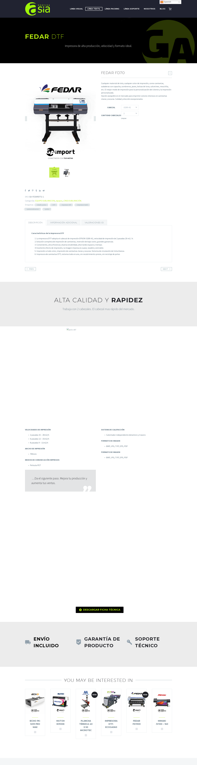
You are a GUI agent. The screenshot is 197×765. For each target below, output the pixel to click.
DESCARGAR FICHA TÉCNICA (99, 610)
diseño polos (41, 205)
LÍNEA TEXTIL (93, 9)
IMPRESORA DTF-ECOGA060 (111, 724)
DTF (54, 205)
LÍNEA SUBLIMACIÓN (72, 200)
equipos (59, 200)
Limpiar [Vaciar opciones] (124, 118)
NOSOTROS (149, 9)
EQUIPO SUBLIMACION (45, 200)
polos (47, 209)
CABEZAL (111, 107)
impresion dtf (66, 205)
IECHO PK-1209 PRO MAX (35, 724)
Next (167, 269)
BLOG (162, 9)
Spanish (165, 2)
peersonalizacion (33, 209)
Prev (30, 269)
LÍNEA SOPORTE (131, 9)
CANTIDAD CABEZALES (111, 115)
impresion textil (82, 205)
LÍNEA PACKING (112, 9)
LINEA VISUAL (76, 9)
